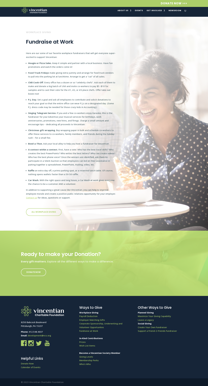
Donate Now (33, 272)
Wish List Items (87, 345)
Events (139, 11)
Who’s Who (85, 364)
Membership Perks (89, 360)
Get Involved (154, 11)
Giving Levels (86, 356)
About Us (123, 11)
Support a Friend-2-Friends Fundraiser (157, 330)
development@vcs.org (39, 335)
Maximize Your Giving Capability (154, 316)
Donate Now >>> (174, 3)
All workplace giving (43, 211)
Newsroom (175, 11)
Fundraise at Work (88, 330)
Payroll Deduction (88, 316)
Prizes (82, 342)
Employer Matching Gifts (92, 319)
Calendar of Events (30, 367)
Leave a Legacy (146, 319)
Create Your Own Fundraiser (152, 327)
